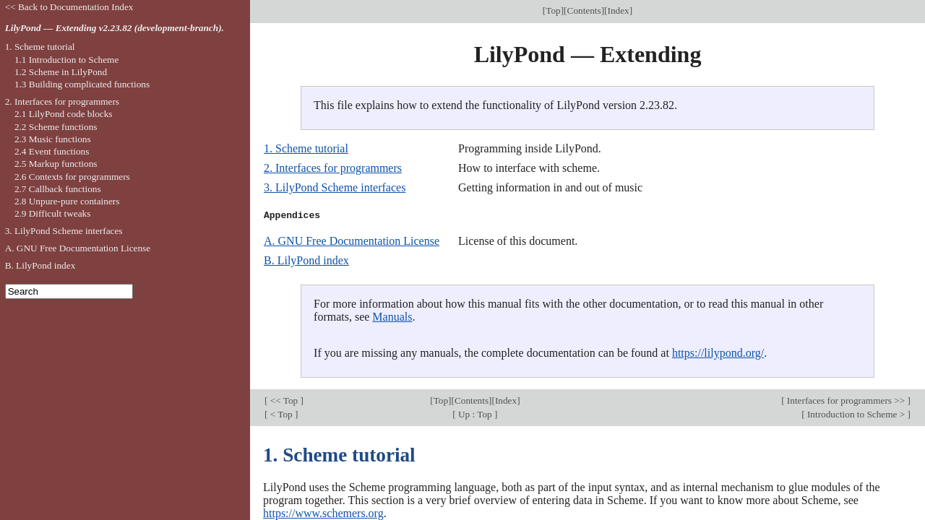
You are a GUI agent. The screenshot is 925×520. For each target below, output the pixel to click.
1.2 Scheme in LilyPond (60, 71)
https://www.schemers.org (323, 513)
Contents (584, 10)
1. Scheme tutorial (306, 148)
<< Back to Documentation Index (69, 6)
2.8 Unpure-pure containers (67, 201)
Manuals (392, 317)
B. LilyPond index (306, 260)
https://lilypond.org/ (718, 353)
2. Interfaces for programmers (333, 168)
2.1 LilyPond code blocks (63, 113)
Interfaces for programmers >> (846, 400)
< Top (281, 414)
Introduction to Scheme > (856, 414)
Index (618, 10)
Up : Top (475, 414)
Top (553, 10)
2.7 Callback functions (57, 188)
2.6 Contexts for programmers (72, 176)
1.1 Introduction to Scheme (66, 59)
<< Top (283, 400)
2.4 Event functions (52, 151)
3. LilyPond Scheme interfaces (334, 187)
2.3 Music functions (52, 139)
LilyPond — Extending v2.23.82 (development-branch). (114, 27)
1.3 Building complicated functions (82, 84)
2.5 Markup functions (56, 163)
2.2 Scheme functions (56, 126)
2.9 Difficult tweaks (52, 213)
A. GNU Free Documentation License (351, 241)
